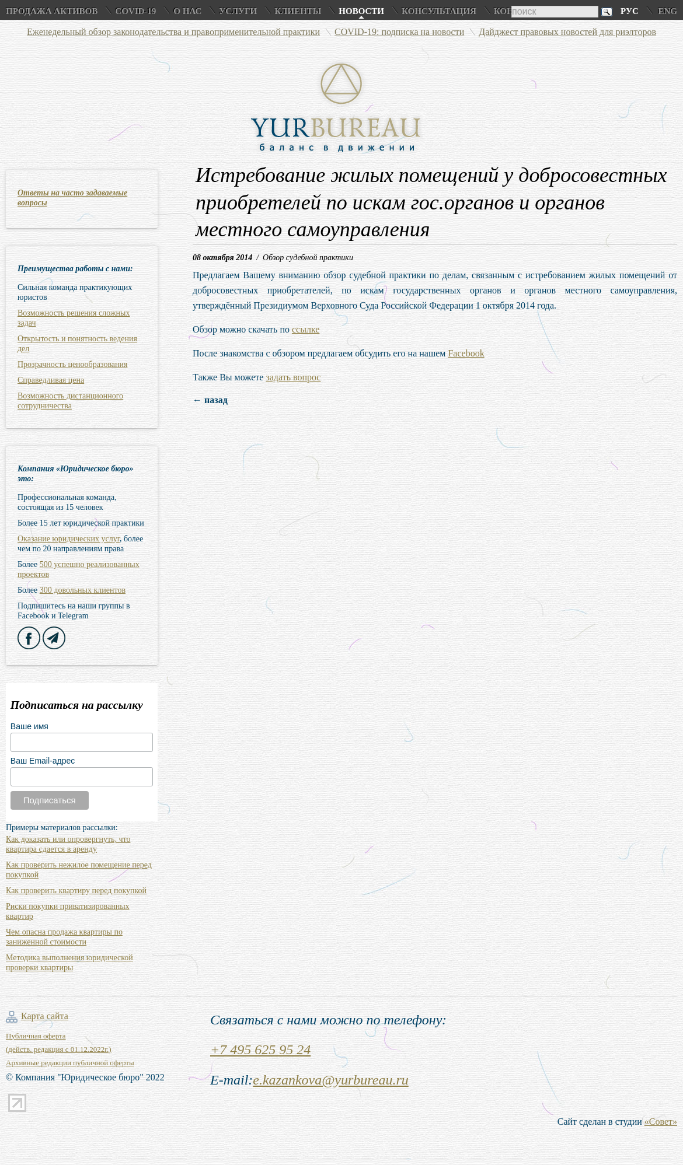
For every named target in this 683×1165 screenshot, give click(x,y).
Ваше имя (29, 726)
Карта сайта (44, 1016)
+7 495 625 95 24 (260, 1049)
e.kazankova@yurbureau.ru (330, 1079)
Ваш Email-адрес (43, 760)
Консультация (439, 11)
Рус (630, 11)
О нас (187, 11)
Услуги (238, 11)
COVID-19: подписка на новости (399, 32)
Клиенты (297, 11)
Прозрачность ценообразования (72, 364)
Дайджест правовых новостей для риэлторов (567, 32)
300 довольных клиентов (83, 590)
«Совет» (660, 1121)
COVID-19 (135, 11)
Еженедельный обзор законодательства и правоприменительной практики (173, 32)
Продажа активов (51, 11)
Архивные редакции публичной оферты (70, 1062)
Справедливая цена (51, 380)
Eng (667, 11)
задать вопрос (293, 377)
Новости (361, 11)
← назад (210, 400)
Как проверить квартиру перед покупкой (76, 890)
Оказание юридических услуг (69, 538)
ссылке (305, 329)
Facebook (466, 353)
